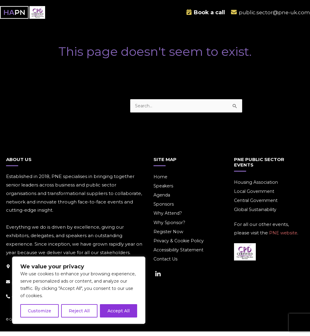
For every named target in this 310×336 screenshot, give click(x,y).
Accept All (118, 311)
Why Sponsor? (170, 228)
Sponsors (164, 209)
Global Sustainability (256, 214)
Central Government (257, 205)
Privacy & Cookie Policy (179, 247)
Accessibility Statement (180, 256)
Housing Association (257, 186)
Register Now (169, 237)
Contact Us (166, 265)
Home (160, 181)
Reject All (79, 311)
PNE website (284, 238)
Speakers (164, 190)
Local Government (255, 196)
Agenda (162, 200)
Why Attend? (168, 218)
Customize (39, 311)
